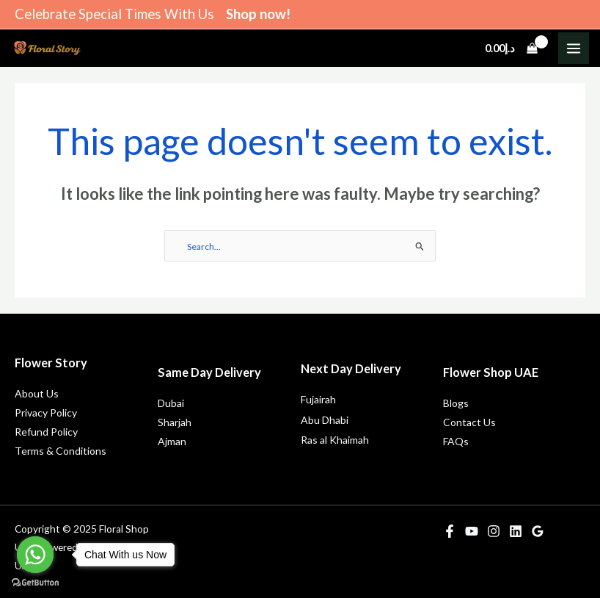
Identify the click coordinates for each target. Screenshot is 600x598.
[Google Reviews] (537, 531)
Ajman (172, 441)
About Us (37, 393)
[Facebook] (449, 531)
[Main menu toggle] (573, 47)
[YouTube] (471, 531)
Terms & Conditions (60, 450)
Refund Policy (46, 431)
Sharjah (174, 422)
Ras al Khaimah (335, 439)
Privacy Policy (46, 412)
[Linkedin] (515, 531)
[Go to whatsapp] (35, 554)
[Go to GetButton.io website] (35, 583)
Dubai (171, 403)
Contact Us (469, 422)
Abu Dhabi (324, 420)
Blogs (456, 403)
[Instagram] (493, 531)
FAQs (456, 441)
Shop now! (258, 14)
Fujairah (318, 399)
